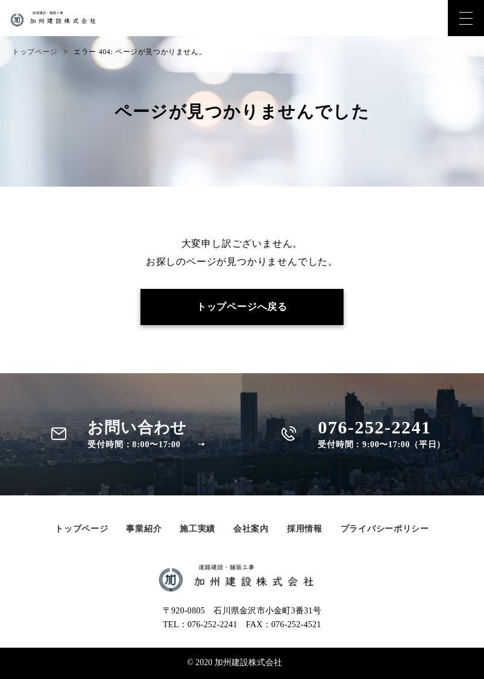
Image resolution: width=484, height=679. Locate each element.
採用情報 (304, 528)
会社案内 (251, 528)
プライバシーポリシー (385, 528)
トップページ (35, 52)
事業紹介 (144, 528)
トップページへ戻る (242, 307)
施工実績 (197, 528)
